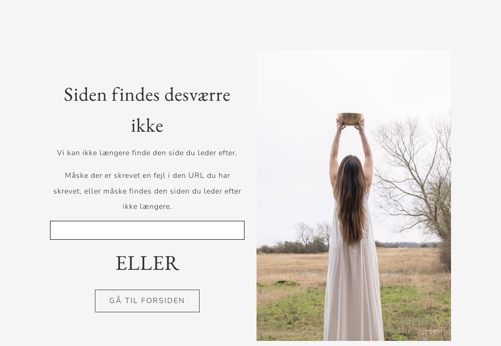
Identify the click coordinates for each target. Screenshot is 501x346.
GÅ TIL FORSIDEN (147, 301)
